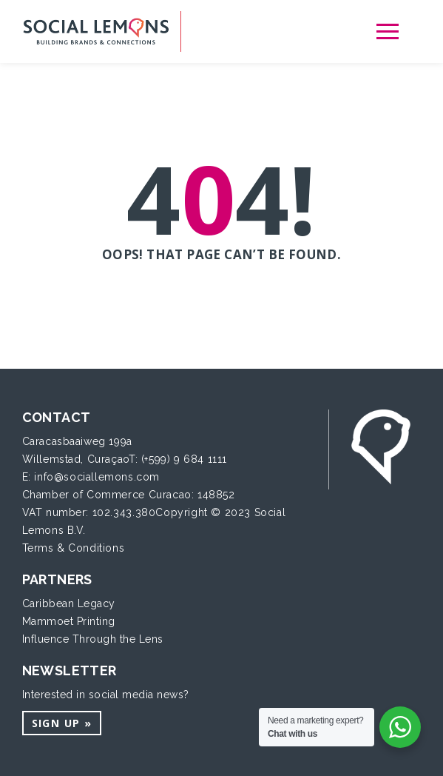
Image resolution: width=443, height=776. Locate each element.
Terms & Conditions (73, 548)
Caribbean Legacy (68, 603)
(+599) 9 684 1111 (184, 459)
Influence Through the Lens (92, 639)
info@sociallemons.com (97, 477)
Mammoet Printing (68, 621)
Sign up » (62, 723)
